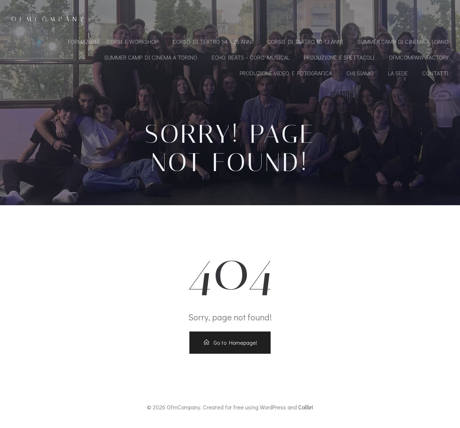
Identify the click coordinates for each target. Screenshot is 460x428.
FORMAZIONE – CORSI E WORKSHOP (113, 41)
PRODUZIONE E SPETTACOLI (339, 57)
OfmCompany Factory (418, 57)
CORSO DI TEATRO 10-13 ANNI (305, 41)
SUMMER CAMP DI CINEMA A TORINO (150, 57)
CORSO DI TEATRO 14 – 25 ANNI (212, 41)
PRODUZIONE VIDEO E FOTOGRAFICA (286, 73)
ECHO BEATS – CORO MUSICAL (251, 57)
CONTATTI (435, 73)
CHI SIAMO (360, 73)
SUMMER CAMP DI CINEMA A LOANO (403, 41)
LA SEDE (398, 73)
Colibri (305, 407)
